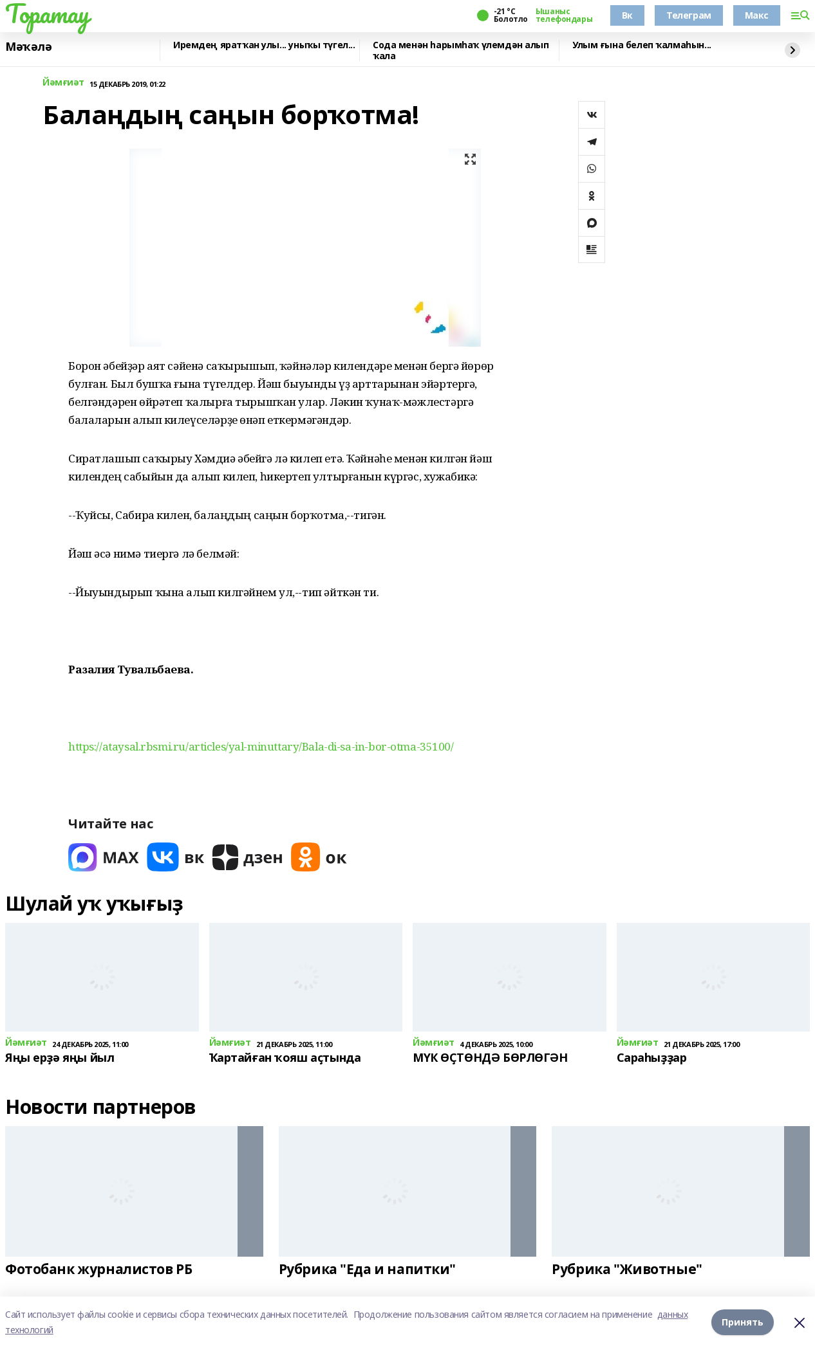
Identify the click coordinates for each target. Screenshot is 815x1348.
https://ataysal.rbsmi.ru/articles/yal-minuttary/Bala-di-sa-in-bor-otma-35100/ (261, 746)
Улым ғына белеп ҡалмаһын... (641, 45)
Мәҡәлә (28, 47)
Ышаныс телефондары (564, 15)
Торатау (47, 13)
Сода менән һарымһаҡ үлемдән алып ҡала (461, 50)
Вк (627, 15)
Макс (757, 15)
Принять (742, 1322)
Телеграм (688, 15)
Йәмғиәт (63, 82)
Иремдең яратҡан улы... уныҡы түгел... (264, 45)
